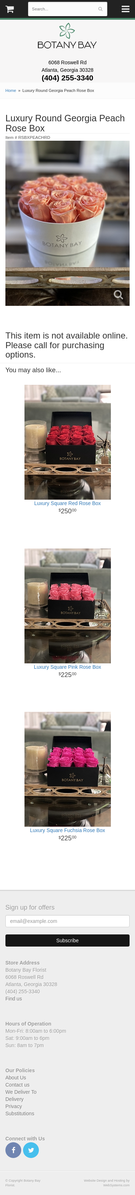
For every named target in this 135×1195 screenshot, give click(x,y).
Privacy (13, 1106)
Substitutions (19, 1113)
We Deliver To (21, 1092)
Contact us (17, 1085)
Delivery (14, 1099)
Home (10, 90)
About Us (15, 1077)
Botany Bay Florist (67, 37)
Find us (13, 999)
